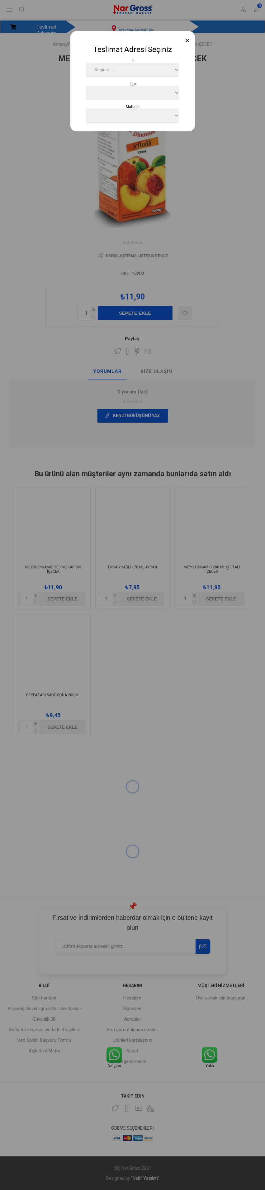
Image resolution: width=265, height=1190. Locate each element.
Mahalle (133, 106)
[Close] (187, 40)
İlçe (133, 84)
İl (133, 61)
